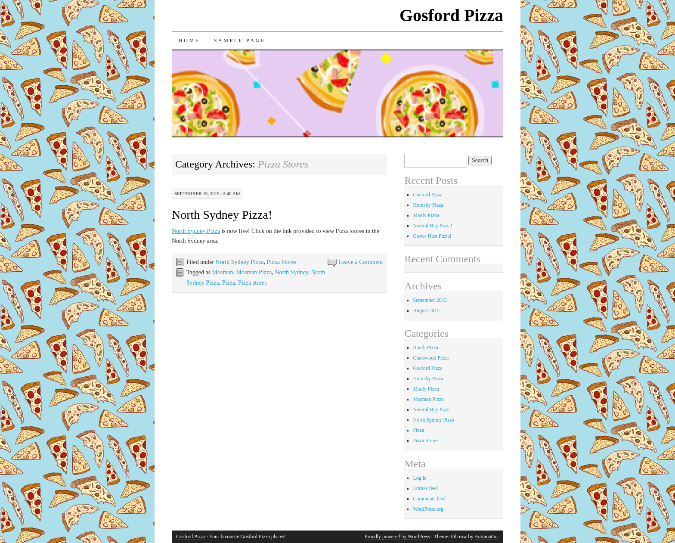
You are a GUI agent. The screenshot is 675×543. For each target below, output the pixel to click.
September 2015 (429, 300)
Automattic (486, 537)
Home (189, 40)
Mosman (222, 272)
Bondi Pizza (425, 347)
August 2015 (426, 310)
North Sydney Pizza (196, 231)
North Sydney (291, 272)
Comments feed (429, 499)
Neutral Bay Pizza (431, 409)
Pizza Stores (282, 262)
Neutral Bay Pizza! (432, 226)
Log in (420, 478)
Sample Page (240, 40)
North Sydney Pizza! (222, 214)
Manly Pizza (426, 215)
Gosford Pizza (451, 15)
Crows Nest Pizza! (432, 236)
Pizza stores (252, 282)
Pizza (228, 282)
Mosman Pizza (254, 272)
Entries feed (425, 488)
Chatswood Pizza (431, 358)
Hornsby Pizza (428, 205)
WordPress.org (428, 509)
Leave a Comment (361, 262)
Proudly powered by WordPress (397, 537)
